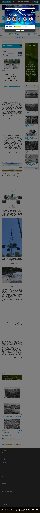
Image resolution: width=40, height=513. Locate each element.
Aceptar (13, 511)
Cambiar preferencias (24, 511)
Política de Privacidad (35, 509)
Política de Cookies (20, 510)
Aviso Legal (28, 509)
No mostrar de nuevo (20, 30)
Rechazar (17, 511)
